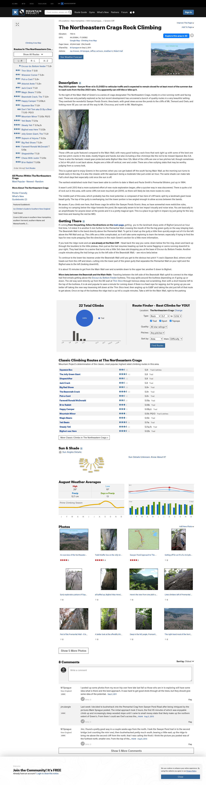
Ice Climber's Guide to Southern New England (31, 209)
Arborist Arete (28, 83)
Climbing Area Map (33, 43)
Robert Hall (118, 51)
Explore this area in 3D (181, 34)
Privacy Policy (191, 771)
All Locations (64, 21)
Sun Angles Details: (91, 458)
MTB (23, 3)
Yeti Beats (26, 120)
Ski (52, 3)
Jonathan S (108, 51)
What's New (103, 12)
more (140, 713)
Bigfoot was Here (29, 129)
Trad (153, 317)
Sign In (188, 12)
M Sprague (74, 47)
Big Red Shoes (28, 142)
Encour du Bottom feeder (33, 66)
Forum (124, 12)
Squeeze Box (27, 105)
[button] (154, 56)
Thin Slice (26, 70)
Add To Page (188, 27)
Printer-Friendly (19, 193)
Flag (190, 696)
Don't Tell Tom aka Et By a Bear (36, 109)
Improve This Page (185, 23)
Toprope (175, 317)
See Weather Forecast (71, 57)
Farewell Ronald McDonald (34, 146)
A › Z (45, 60)
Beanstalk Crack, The (31, 96)
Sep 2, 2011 (112, 691)
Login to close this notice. (47, 773)
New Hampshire (77, 21)
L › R (20, 60)
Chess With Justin (30, 158)
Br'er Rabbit (27, 162)
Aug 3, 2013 (149, 713)
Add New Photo (186, 523)
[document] (180, 773)
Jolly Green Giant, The (32, 133)
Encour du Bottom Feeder (104, 274)
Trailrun (42, 3)
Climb (15, 3)
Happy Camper (28, 101)
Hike (32, 3)
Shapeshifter (27, 153)
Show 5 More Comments (126, 747)
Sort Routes (30, 168)
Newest (30, 181)
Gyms (92, 12)
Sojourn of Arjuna (29, 138)
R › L (33, 60)
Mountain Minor (29, 116)
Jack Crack (26, 88)
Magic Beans (27, 92)
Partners (115, 12)
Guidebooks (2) (19, 199)
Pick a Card (27, 79)
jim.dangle (66, 703)
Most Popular (18, 181)
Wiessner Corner (29, 75)
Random (39, 181)
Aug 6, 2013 (142, 735)
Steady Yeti (26, 125)
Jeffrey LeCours (96, 51)
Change (178, 307)
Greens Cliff (109, 21)
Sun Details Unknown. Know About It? (147, 453)
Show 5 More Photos (73, 647)
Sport (163, 317)
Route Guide (81, 12)
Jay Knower (74, 51)
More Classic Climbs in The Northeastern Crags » (84, 434)
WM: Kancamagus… (94, 21)
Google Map (75, 40)
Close (180, 776)
